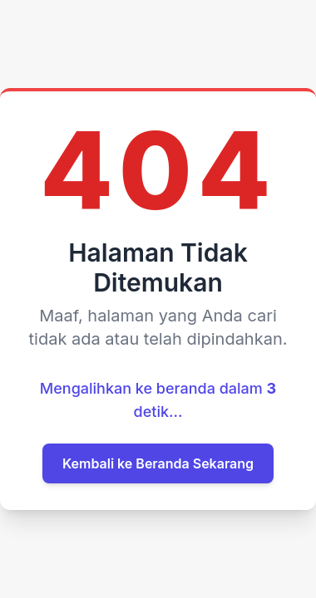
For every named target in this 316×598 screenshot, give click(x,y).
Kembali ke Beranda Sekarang (158, 463)
